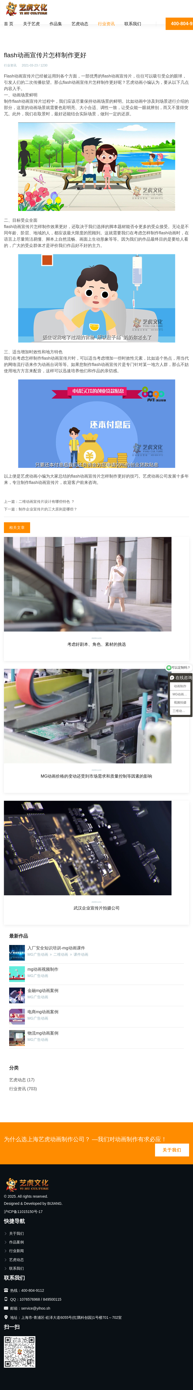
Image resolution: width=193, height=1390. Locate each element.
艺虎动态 (79, 24)
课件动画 (81, 954)
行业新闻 (14, 1251)
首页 (11, 30)
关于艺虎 (31, 24)
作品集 (55, 24)
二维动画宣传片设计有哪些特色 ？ (47, 501)
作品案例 (14, 1242)
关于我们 (172, 1150)
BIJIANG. (55, 1203)
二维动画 (60, 954)
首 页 (8, 24)
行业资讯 (106, 24)
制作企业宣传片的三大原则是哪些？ (48, 509)
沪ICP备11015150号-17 (23, 1212)
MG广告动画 (37, 954)
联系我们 (132, 24)
